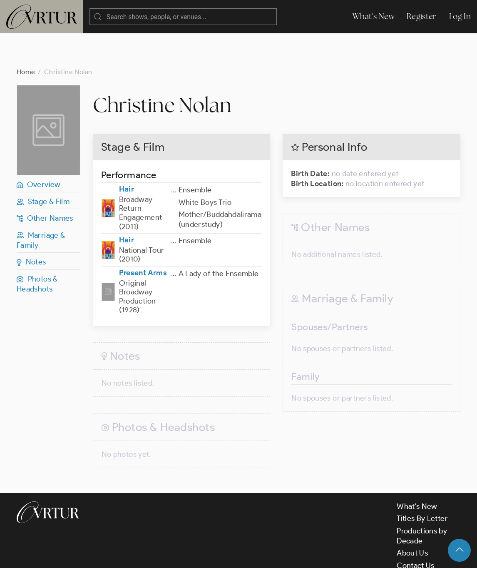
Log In (460, 16)
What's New (373, 16)
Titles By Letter (422, 485)
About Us (412, 519)
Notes (31, 228)
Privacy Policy (212, 554)
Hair (126, 155)
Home (26, 38)
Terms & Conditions (150, 554)
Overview (39, 151)
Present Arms (143, 239)
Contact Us (416, 532)
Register (422, 16)
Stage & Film (43, 168)
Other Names (45, 184)
